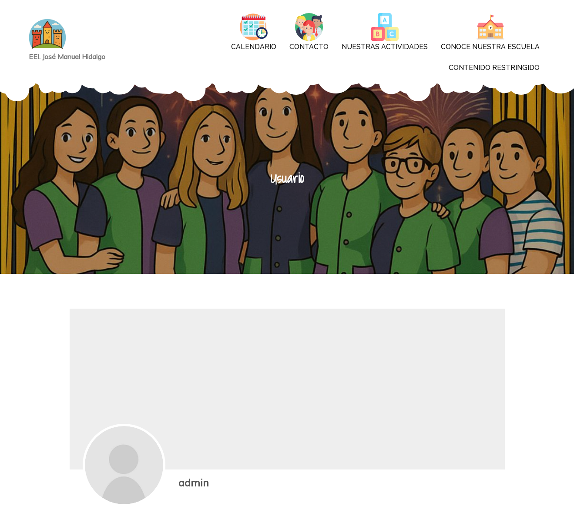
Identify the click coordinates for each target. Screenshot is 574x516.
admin (193, 482)
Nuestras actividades (385, 32)
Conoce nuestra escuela (490, 32)
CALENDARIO (253, 32)
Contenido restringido (494, 67)
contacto (309, 32)
